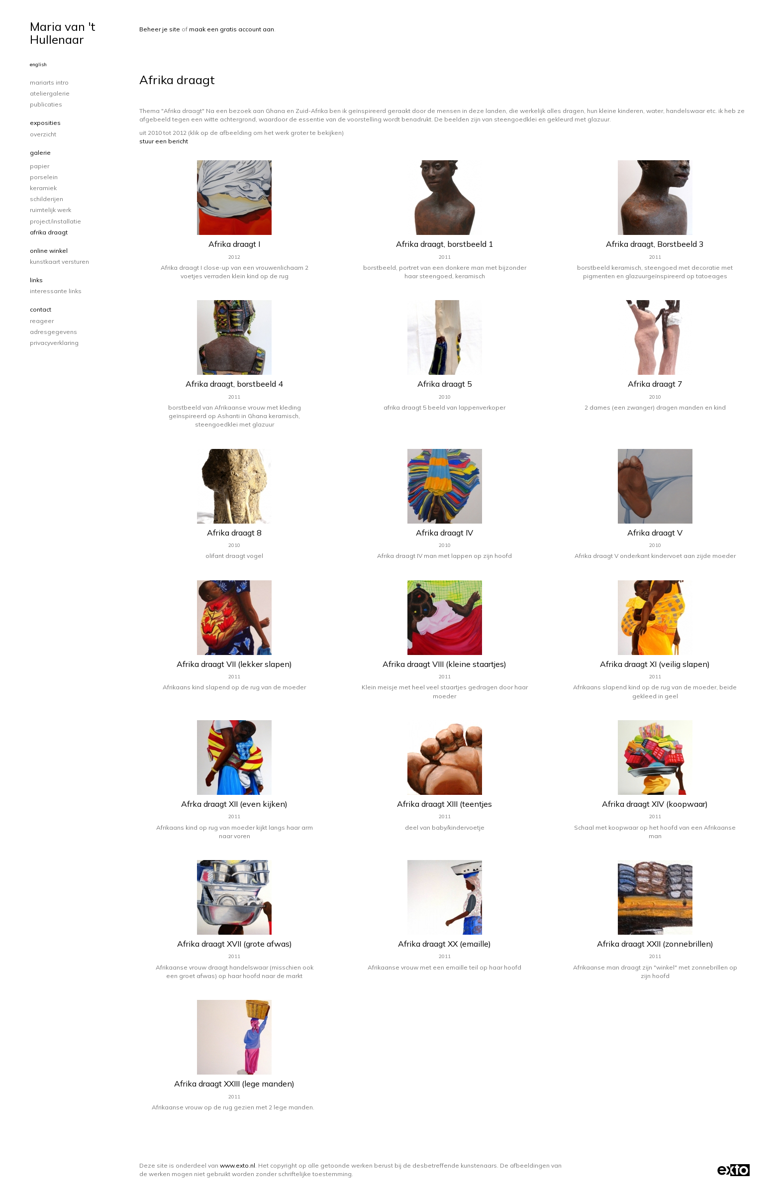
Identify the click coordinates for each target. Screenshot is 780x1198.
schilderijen (46, 199)
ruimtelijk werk (50, 210)
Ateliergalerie (50, 93)
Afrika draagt (49, 232)
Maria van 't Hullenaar (63, 33)
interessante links (56, 291)
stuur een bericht (163, 141)
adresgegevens (53, 331)
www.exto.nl (237, 1165)
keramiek (43, 188)
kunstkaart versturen (59, 261)
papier (39, 166)
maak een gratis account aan (231, 29)
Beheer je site (159, 29)
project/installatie (55, 221)
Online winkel (49, 250)
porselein (44, 177)
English (38, 64)
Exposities (45, 122)
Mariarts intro (49, 82)
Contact (40, 309)
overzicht (43, 134)
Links (36, 280)
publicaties (46, 104)
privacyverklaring (54, 342)
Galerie (40, 152)
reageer (42, 321)
